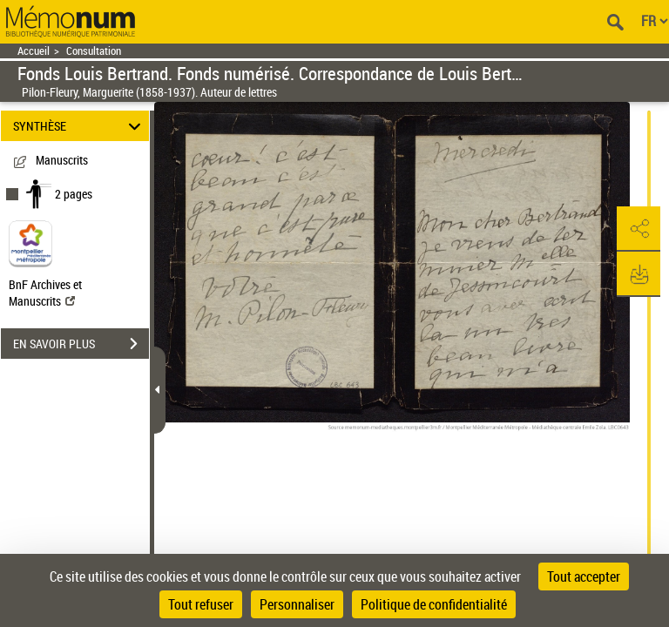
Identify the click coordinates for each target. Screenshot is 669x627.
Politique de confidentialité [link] (434, 604)
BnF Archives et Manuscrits (45, 292)
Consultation (93, 51)
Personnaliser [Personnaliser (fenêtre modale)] (297, 604)
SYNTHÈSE (79, 126)
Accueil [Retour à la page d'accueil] (33, 51)
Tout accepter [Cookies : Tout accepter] (583, 576)
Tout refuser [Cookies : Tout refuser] (200, 604)
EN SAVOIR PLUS (81, 344)
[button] (638, 229)
